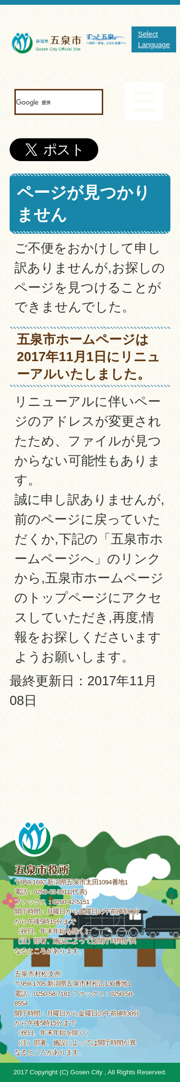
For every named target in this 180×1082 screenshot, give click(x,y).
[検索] (47, 102)
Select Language (154, 39)
